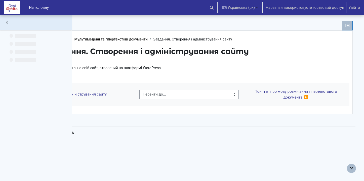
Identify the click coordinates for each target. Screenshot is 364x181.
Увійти (354, 7)
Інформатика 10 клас (108, 39)
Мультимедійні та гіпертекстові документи (170, 39)
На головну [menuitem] (39, 7)
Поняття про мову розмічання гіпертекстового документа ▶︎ (299, 95)
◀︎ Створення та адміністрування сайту (128, 95)
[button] (212, 7)
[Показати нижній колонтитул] (351, 168)
